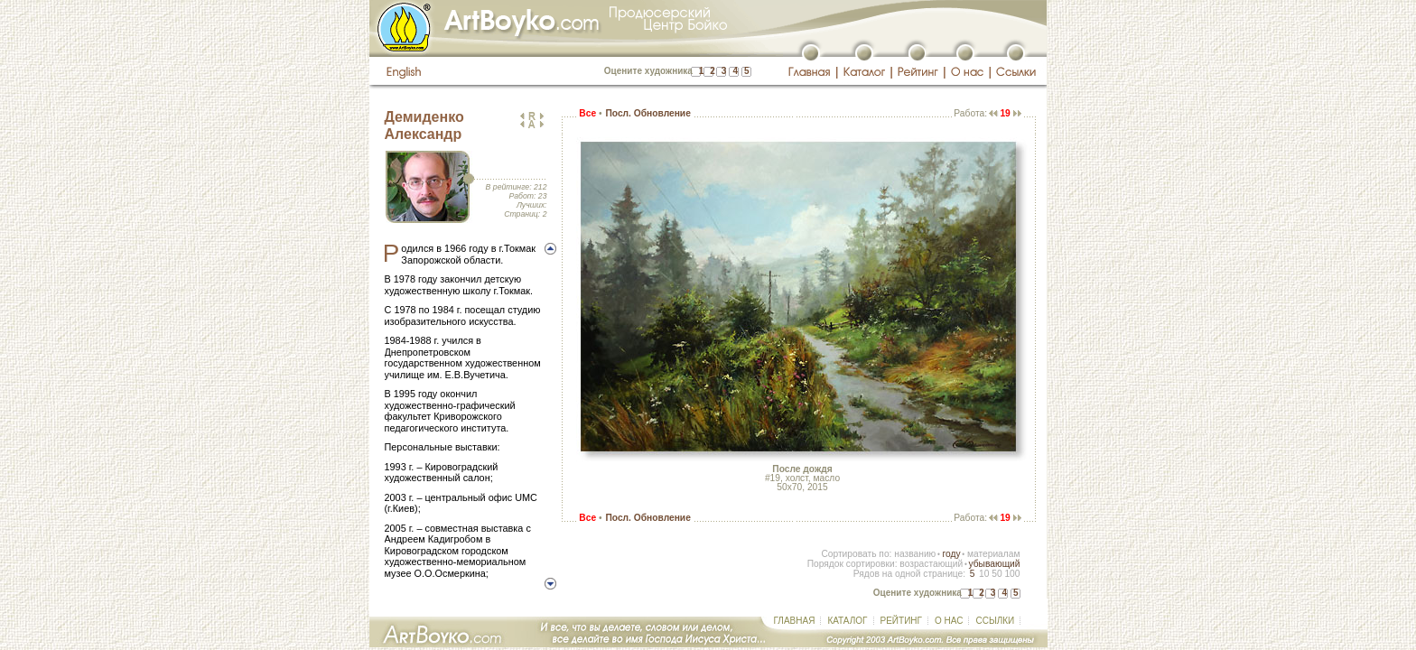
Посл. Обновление (647, 113)
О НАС (949, 621)
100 (1012, 574)
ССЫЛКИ (994, 621)
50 (996, 574)
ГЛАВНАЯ (794, 621)
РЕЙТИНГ (901, 621)
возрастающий (931, 564)
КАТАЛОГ (847, 621)
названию (915, 554)
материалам (993, 554)
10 (984, 574)
